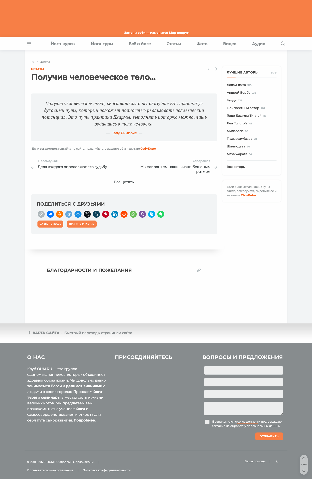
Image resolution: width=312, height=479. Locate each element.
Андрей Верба (242, 93)
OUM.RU (52, 462)
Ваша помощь (255, 461)
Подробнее (84, 420)
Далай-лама (240, 85)
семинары (50, 397)
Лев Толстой (240, 123)
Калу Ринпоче (124, 133)
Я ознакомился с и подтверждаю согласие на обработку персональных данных (247, 424)
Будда (235, 100)
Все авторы (236, 167)
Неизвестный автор (247, 108)
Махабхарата (240, 154)
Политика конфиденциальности (107, 470)
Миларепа (238, 131)
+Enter (148, 148)
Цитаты (37, 69)
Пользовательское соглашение (50, 470)
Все (274, 72)
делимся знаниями (84, 386)
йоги (80, 409)
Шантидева (239, 146)
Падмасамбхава (242, 139)
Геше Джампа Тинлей (247, 116)
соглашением (247, 421)
